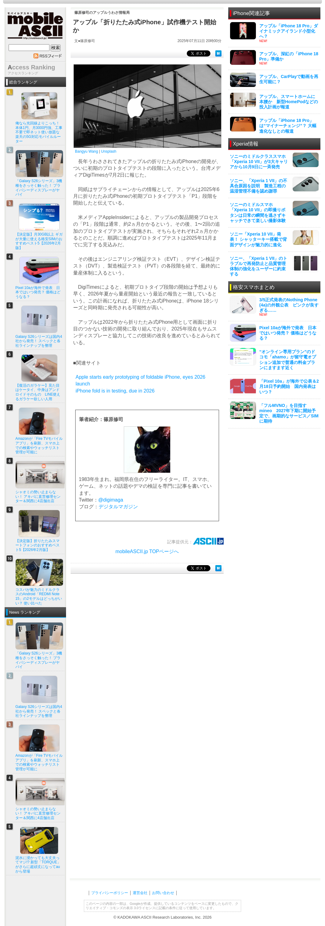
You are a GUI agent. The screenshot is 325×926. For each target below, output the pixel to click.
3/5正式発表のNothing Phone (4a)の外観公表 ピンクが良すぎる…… (289, 305)
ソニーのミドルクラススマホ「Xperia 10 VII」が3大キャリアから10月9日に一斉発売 (259, 161)
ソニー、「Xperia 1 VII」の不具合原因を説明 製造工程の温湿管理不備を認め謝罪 (258, 185)
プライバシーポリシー (109, 893)
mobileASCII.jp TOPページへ (147, 551)
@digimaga (110, 499)
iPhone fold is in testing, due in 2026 (115, 390)
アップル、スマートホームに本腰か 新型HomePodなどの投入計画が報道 (288, 101)
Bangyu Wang (86, 151)
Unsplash (108, 151)
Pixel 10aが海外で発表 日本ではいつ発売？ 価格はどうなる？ (287, 333)
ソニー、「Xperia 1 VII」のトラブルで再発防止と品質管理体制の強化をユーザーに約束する (258, 266)
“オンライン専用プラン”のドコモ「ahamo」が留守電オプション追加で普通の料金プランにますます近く (287, 359)
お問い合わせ (163, 893)
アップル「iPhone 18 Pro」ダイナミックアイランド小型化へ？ (288, 31)
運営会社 (140, 893)
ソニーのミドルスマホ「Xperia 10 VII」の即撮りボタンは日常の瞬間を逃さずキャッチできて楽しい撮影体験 (258, 212)
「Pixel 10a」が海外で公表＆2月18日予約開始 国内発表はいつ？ (289, 386)
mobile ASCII (35, 27)
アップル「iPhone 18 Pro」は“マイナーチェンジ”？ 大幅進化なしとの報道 (287, 125)
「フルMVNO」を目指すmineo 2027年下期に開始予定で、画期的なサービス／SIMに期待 (289, 413)
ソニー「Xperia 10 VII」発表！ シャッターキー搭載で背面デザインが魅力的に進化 (258, 239)
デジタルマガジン (118, 506)
